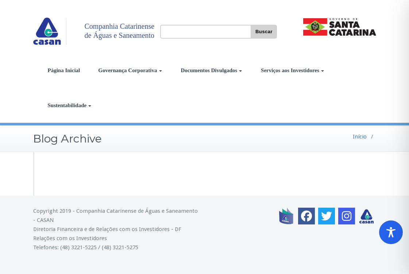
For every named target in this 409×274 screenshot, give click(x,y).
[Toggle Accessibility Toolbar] (391, 232)
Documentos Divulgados (211, 70)
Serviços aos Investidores (292, 70)
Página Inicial (64, 70)
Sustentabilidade (70, 105)
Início (360, 136)
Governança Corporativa (130, 70)
